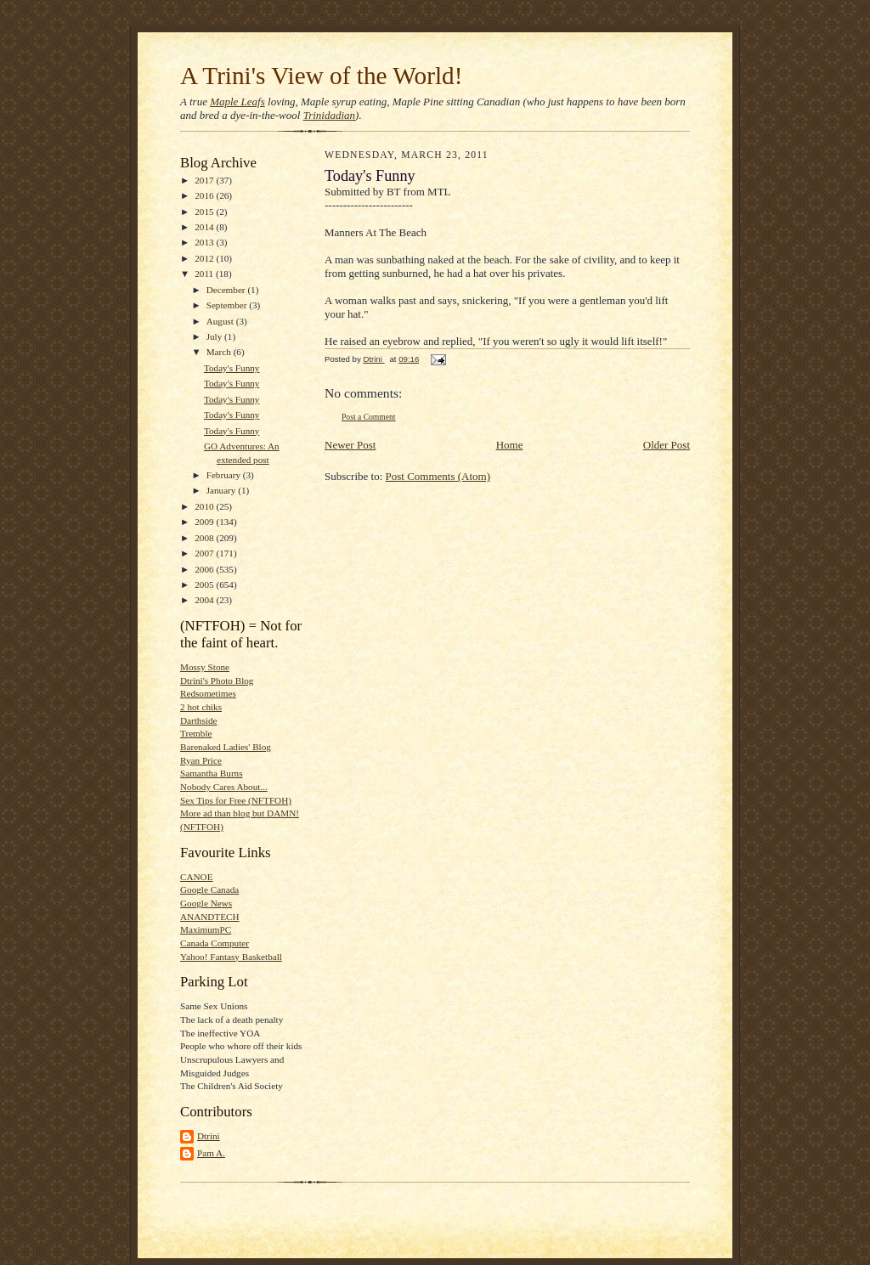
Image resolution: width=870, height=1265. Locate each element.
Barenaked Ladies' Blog (225, 747)
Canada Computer (214, 943)
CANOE (196, 877)
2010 (205, 506)
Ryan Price (201, 760)
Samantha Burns (211, 773)
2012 (205, 258)
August (221, 321)
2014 (205, 227)
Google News (206, 903)
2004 (205, 600)
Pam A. (211, 1153)
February (224, 475)
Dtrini (208, 1136)
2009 (205, 522)
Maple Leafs (237, 101)
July (215, 336)
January (222, 490)
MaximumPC (205, 929)
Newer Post (350, 444)
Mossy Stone (204, 667)
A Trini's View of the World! (321, 75)
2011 (205, 273)
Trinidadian (329, 115)
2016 (205, 195)
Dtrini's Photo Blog (216, 680)
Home (509, 444)
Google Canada (209, 889)
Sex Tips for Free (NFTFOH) (235, 800)
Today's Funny (231, 368)
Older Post (666, 444)
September (228, 305)
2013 (205, 242)
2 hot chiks (201, 707)
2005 (205, 584)
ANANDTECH (210, 917)
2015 (205, 211)
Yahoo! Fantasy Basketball (231, 957)
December (227, 290)
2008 (205, 538)
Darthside (198, 720)
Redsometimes (208, 693)
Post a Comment (369, 416)
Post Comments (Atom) (438, 476)
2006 (205, 569)
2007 (205, 553)
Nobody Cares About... (224, 787)
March (220, 352)
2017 (205, 180)
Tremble (196, 733)
